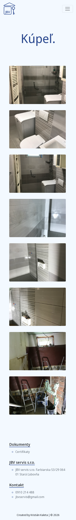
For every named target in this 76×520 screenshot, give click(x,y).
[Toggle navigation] (67, 9)
